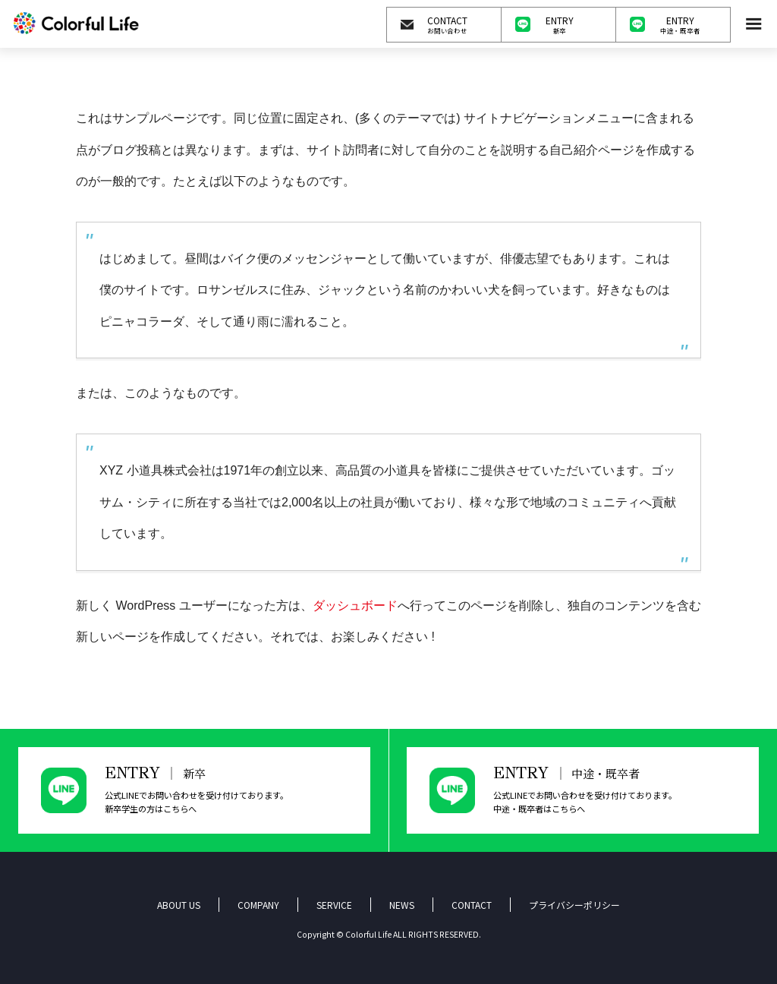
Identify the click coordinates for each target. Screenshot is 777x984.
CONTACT (471, 904)
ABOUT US (178, 904)
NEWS (401, 904)
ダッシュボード (355, 605)
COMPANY (258, 904)
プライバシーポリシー (574, 904)
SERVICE (334, 904)
